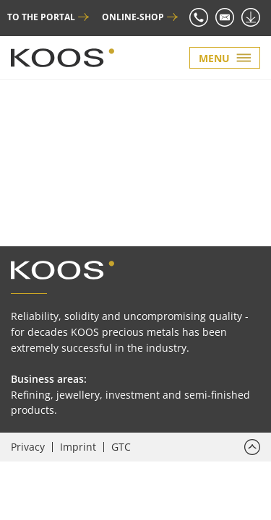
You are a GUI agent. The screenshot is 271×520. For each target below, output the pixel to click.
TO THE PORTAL (41, 17)
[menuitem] (32, 447)
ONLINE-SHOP (133, 17)
